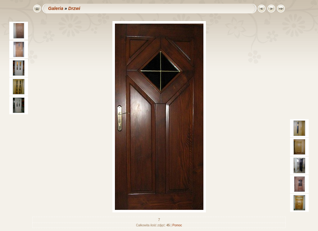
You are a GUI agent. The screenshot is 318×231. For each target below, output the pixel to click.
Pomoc (177, 225)
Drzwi (74, 8)
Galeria (55, 8)
